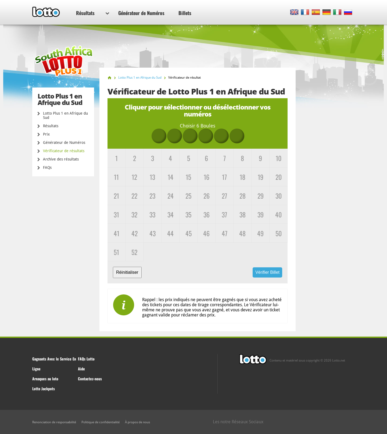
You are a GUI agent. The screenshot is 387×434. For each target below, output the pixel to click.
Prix (46, 134)
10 (278, 158)
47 (224, 233)
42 (134, 233)
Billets (184, 12)
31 (116, 214)
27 (224, 195)
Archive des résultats (61, 159)
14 (170, 177)
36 (206, 214)
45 (188, 233)
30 (278, 195)
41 (116, 233)
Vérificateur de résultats (63, 151)
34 (170, 214)
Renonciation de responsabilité (54, 422)
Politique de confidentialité (100, 422)
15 (188, 177)
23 (152, 195)
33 (152, 214)
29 (260, 195)
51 (116, 252)
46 (206, 233)
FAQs (47, 167)
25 (188, 195)
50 (278, 233)
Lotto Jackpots (43, 388)
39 (260, 214)
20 (278, 177)
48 (242, 233)
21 (116, 195)
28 (242, 195)
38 (242, 214)
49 (260, 233)
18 (242, 177)
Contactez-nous (90, 378)
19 (260, 177)
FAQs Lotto (86, 359)
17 (224, 177)
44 (170, 233)
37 (224, 214)
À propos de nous (137, 422)
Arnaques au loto (45, 378)
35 (188, 214)
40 (278, 214)
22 (134, 195)
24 (170, 195)
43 (152, 233)
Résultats (92, 12)
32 (134, 214)
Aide (81, 368)
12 (134, 177)
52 (134, 252)
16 (206, 177)
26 (206, 195)
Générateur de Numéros (141, 12)
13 (152, 177)
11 (116, 177)
